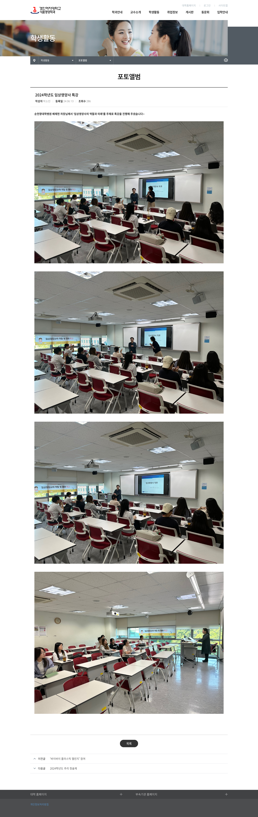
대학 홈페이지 (38, 794)
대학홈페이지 (189, 5)
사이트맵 (223, 5)
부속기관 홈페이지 (146, 794)
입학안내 (222, 12)
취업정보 (172, 12)
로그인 (207, 5)
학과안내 (117, 12)
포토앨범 (82, 60)
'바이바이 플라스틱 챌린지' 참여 (67, 758)
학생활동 (154, 12)
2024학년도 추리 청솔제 (63, 768)
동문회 (205, 12)
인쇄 (226, 60)
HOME (34, 60)
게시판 (190, 12)
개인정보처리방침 (39, 804)
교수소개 (135, 12)
